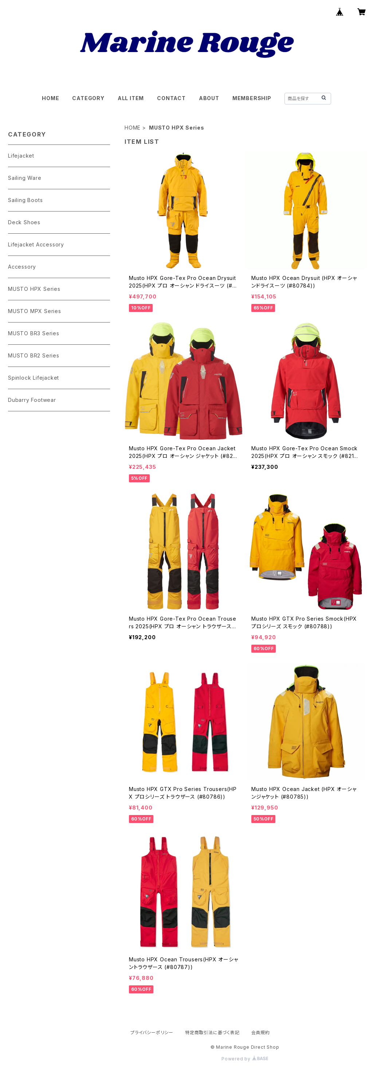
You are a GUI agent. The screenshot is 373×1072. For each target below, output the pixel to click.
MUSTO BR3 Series (33, 333)
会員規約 (260, 1032)
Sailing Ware (25, 178)
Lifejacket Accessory (36, 244)
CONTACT (171, 98)
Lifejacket (21, 156)
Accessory (22, 267)
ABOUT (209, 98)
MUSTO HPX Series (34, 289)
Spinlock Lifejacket (33, 378)
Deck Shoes (24, 222)
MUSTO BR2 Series (33, 355)
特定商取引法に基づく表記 (212, 1032)
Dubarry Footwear (32, 400)
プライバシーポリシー (151, 1032)
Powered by (244, 1058)
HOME (50, 98)
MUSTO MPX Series (34, 311)
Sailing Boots (25, 200)
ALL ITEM (131, 98)
